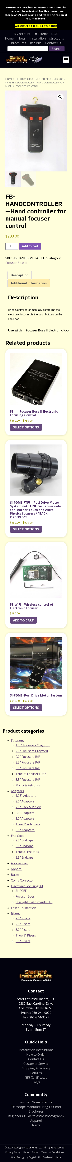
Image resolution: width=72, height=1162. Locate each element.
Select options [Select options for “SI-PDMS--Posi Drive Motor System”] (26, 708)
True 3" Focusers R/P (31, 774)
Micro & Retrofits (28, 786)
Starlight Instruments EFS (34, 902)
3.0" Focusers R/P (28, 768)
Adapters (17, 791)
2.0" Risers (23, 918)
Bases (15, 875)
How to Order (36, 1055)
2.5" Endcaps (24, 841)
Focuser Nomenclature (36, 1103)
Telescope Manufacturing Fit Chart (36, 1107)
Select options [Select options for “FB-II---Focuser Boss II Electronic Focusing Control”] (26, 428)
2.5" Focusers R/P (28, 763)
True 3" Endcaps (27, 852)
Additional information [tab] (29, 283)
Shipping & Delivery (36, 1068)
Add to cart (30, 246)
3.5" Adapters (25, 830)
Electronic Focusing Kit (30, 79)
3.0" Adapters (25, 819)
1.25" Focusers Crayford (33, 745)
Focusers (17, 741)
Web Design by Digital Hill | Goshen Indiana (36, 1157)
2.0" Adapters (25, 802)
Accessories (19, 863)
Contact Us (53, 43)
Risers (15, 914)
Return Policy (30, 1152)
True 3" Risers (26, 936)
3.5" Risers (23, 941)
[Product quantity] (11, 246)
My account (22, 34)
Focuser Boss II (16, 263)
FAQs (36, 1082)
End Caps (17, 836)
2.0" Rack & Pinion (28, 807)
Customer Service (36, 1064)
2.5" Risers (23, 924)
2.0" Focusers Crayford (32, 751)
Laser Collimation (23, 908)
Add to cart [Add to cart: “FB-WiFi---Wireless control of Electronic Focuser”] (23, 620)
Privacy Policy (12, 1152)
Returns (35, 43)
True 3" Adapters (28, 825)
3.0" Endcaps (24, 846)
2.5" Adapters (25, 813)
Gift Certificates (36, 1078)
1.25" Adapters (26, 796)
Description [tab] (19, 275)
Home (9, 38)
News (21, 38)
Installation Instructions (46, 38)
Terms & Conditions (52, 1152)
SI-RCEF (21, 891)
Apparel (16, 869)
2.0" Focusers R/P (28, 757)
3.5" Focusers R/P (28, 780)
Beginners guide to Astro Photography (36, 1116)
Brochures (18, 43)
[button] (60, 97)
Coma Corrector (22, 881)
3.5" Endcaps (24, 858)
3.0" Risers (23, 930)
